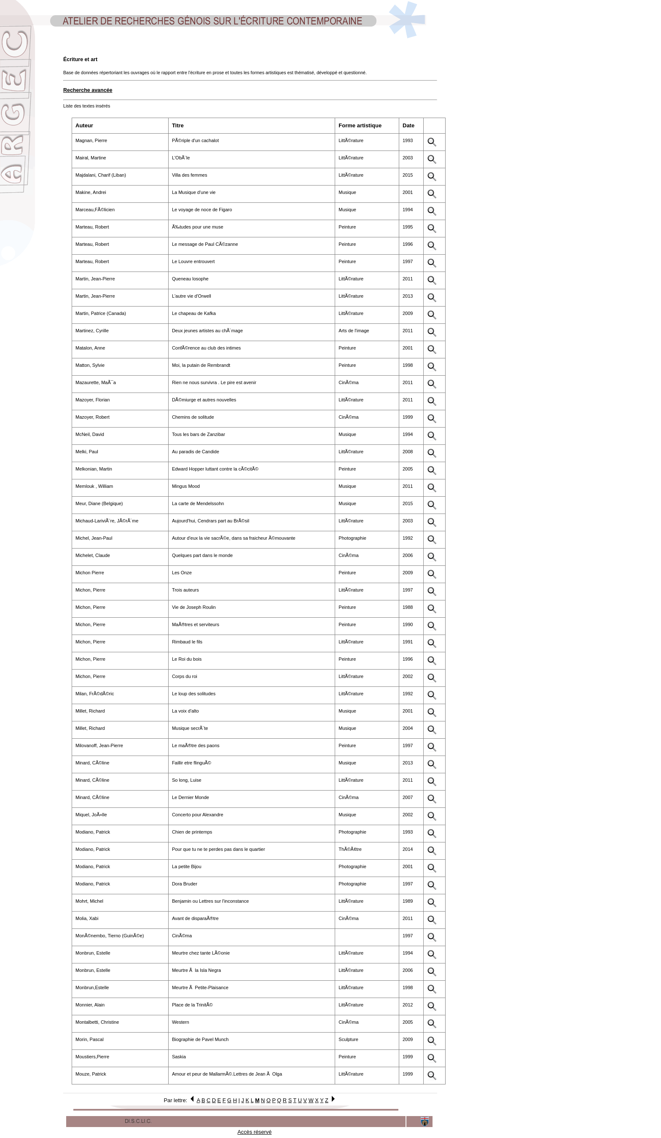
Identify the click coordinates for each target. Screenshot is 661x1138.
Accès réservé (254, 1132)
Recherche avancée (87, 90)
